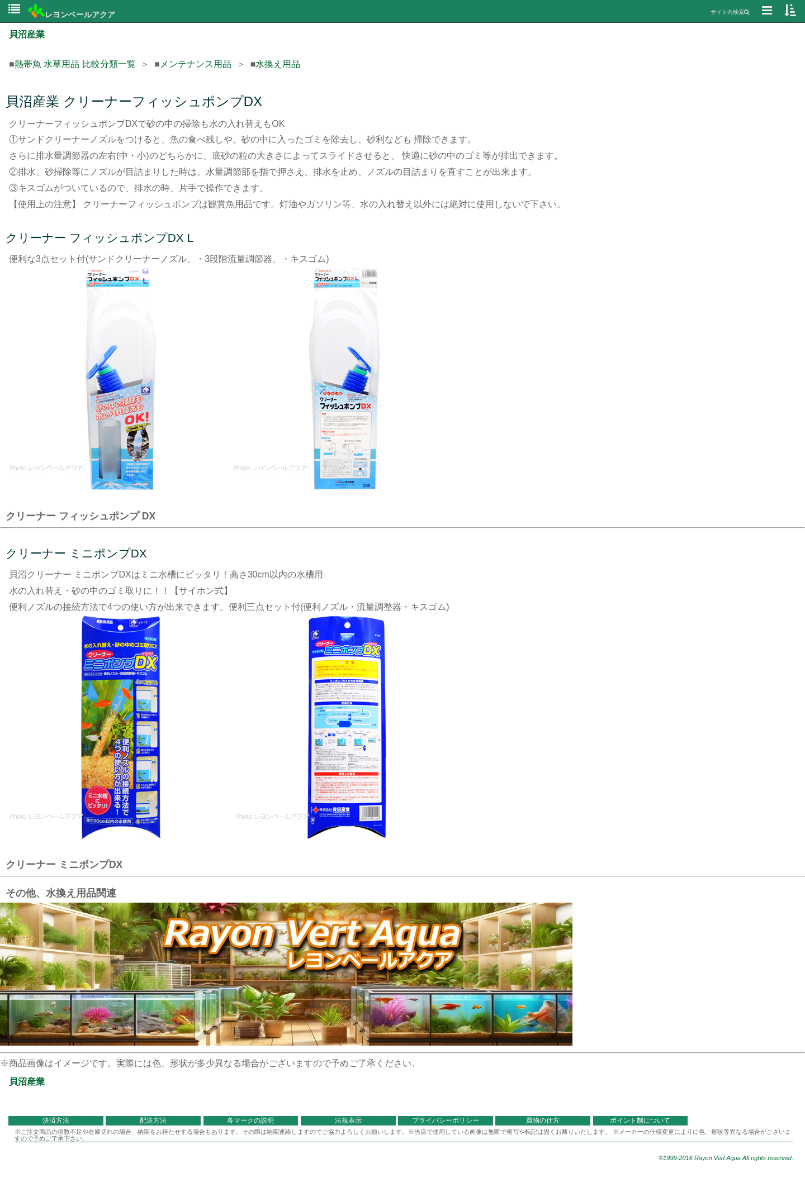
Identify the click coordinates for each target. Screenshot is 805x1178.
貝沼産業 (27, 34)
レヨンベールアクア (71, 14)
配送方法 (153, 1120)
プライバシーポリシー (445, 1120)
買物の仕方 (543, 1120)
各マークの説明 (250, 1120)
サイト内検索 (730, 12)
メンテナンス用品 (195, 64)
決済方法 (55, 1120)
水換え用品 (277, 64)
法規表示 (348, 1120)
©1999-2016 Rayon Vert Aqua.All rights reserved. (726, 1158)
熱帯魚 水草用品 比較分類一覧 (75, 64)
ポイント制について (640, 1120)
